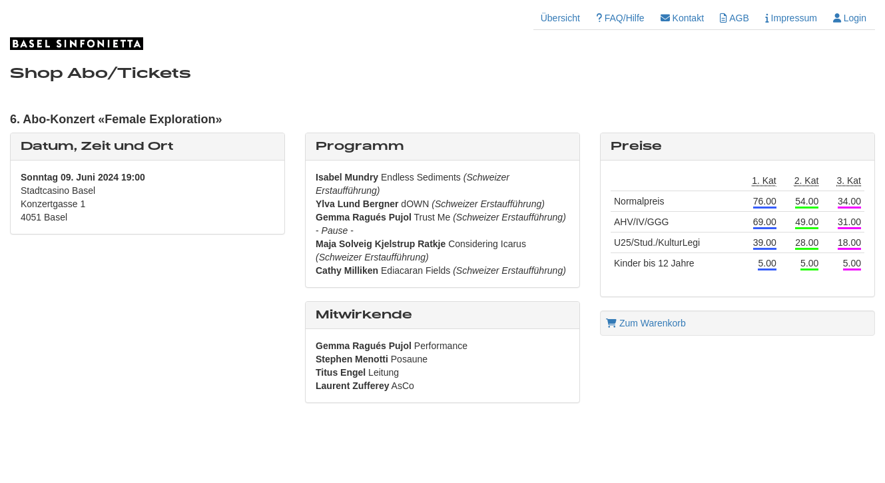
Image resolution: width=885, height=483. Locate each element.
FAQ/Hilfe (620, 18)
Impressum (791, 18)
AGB (734, 18)
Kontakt (682, 18)
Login (849, 18)
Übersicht (560, 18)
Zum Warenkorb (646, 323)
